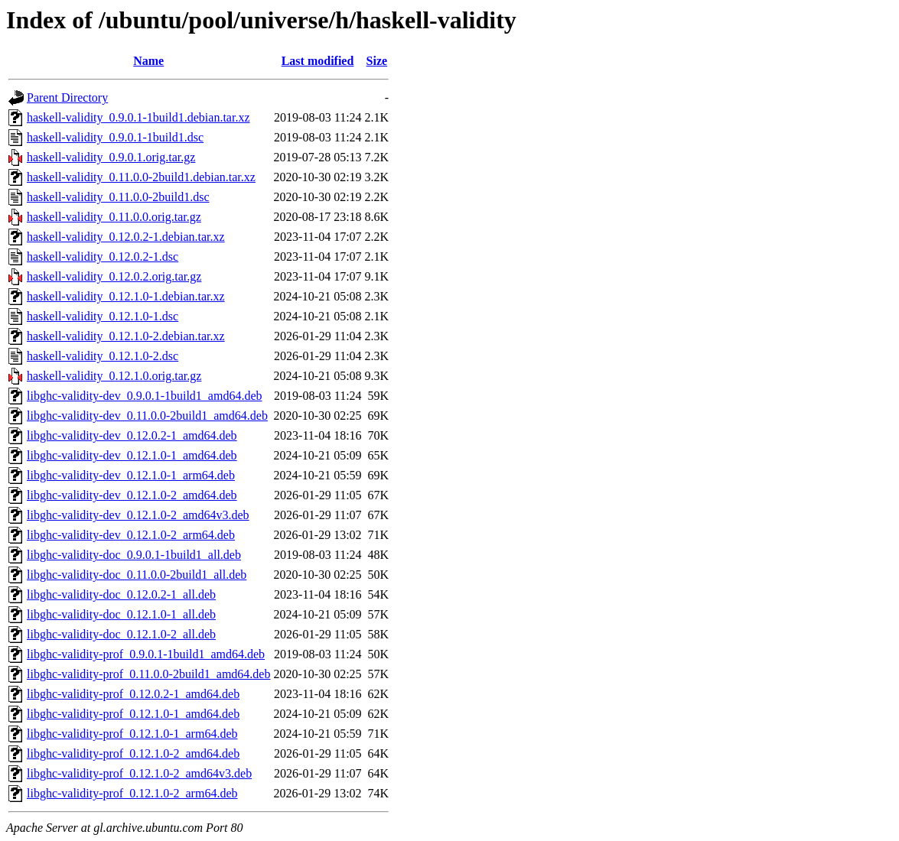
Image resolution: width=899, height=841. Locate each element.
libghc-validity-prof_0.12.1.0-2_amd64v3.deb (139, 773)
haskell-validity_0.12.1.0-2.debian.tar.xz (126, 336)
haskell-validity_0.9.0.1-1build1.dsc (115, 137)
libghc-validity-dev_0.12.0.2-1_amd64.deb (132, 435)
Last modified (318, 60)
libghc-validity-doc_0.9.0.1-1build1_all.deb (134, 554)
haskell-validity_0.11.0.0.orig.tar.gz (114, 216)
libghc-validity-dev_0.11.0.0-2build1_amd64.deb (147, 415)
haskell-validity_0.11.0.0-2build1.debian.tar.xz (141, 176)
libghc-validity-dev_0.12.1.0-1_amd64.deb (132, 455)
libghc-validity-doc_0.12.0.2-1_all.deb (121, 594)
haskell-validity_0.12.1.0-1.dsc (102, 316)
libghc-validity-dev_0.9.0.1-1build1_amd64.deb (144, 395)
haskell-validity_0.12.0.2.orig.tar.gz (114, 276)
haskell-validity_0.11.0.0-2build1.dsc (118, 196)
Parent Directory (67, 97)
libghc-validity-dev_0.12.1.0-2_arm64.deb (131, 534)
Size (377, 60)
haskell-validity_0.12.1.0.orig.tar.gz (114, 375)
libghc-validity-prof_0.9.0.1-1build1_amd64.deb (146, 654)
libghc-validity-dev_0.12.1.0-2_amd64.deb (132, 495)
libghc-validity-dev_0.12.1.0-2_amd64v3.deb (138, 514)
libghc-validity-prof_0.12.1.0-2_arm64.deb (132, 793)
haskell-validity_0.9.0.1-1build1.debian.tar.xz (138, 117)
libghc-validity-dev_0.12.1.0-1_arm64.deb (131, 475)
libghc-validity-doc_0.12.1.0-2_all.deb (121, 634)
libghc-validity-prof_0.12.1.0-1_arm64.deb (132, 733)
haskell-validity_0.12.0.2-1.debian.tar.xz (126, 236)
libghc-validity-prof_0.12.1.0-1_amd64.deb (133, 713)
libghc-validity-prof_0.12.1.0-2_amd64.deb (133, 753)
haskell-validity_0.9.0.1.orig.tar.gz (111, 157)
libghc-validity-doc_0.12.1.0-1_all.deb (121, 614)
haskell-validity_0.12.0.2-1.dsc (102, 256)
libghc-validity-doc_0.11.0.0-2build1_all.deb (136, 574)
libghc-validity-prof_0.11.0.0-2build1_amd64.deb (148, 673)
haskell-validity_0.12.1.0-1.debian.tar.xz (126, 296)
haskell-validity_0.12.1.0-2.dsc (102, 355)
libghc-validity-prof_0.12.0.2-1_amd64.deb (133, 693)
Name (148, 60)
